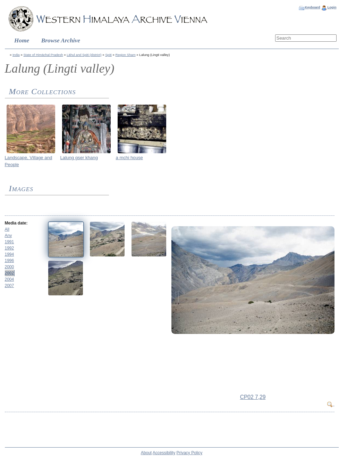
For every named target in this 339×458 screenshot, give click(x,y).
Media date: (16, 223)
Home (21, 40)
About (146, 452)
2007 (9, 285)
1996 (9, 260)
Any (8, 235)
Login (331, 7)
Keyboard (312, 7)
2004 (9, 279)
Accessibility (164, 452)
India (16, 55)
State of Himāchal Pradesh (43, 55)
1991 (9, 241)
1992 (9, 248)
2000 (9, 266)
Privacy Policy (190, 452)
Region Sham (126, 55)
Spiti (108, 55)
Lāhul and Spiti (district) (84, 55)
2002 (9, 273)
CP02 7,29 (253, 397)
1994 (9, 254)
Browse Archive (60, 40)
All (7, 229)
